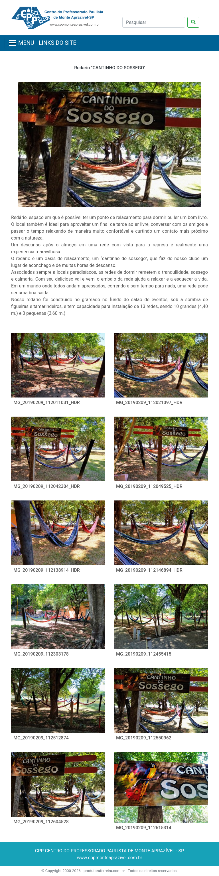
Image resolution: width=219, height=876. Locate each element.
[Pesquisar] (153, 22)
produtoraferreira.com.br (104, 871)
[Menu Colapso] (42, 43)
